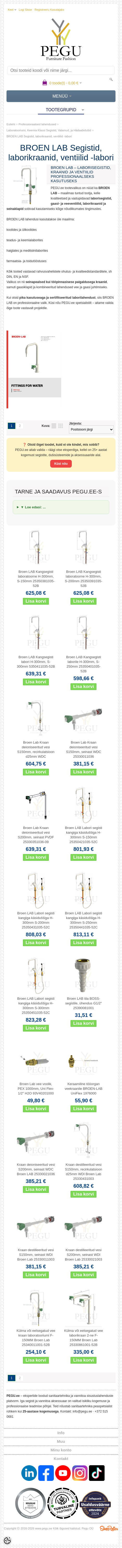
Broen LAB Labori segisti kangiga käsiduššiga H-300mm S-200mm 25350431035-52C (35, 920)
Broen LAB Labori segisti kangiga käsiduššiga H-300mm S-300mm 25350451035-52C (35, 1006)
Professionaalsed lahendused (37, 124)
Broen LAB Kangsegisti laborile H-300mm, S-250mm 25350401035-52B (83, 664)
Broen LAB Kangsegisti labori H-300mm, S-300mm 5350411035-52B (36, 661)
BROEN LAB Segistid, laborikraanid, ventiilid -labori (39, 136)
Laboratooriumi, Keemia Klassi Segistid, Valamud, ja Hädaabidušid (49, 130)
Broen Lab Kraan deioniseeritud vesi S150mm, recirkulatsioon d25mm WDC (35, 749)
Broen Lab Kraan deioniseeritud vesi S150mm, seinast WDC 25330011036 (83, 749)
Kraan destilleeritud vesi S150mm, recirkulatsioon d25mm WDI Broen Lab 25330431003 (83, 1172)
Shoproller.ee (109, 1528)
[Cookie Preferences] (7, 1540)
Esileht (11, 124)
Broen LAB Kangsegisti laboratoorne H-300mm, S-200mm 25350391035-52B (83, 579)
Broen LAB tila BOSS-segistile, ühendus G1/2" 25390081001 (83, 1003)
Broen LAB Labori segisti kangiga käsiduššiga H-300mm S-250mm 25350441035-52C (83, 920)
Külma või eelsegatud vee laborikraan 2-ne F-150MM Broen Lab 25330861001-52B (83, 1338)
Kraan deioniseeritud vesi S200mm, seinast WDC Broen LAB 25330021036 (36, 1169)
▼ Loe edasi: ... (33, 507)
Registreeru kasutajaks (49, 9)
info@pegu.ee (82, 1411)
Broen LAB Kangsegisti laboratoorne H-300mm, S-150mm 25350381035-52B (36, 579)
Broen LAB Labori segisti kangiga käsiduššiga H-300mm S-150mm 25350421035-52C (83, 835)
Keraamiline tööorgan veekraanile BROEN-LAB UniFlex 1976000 (83, 1088)
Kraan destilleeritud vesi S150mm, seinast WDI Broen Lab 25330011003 (35, 1254)
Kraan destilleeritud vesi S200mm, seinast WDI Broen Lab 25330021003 (83, 1254)
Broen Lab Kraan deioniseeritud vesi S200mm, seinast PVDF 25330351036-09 (36, 835)
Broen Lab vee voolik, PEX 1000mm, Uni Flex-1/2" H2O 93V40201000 (36, 1088)
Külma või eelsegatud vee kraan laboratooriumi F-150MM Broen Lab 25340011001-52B (35, 1338)
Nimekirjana (54, 425)
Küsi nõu (61, 464)
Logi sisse (25, 9)
